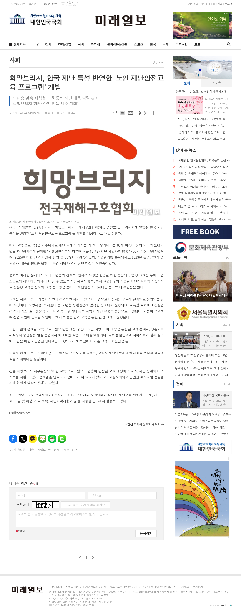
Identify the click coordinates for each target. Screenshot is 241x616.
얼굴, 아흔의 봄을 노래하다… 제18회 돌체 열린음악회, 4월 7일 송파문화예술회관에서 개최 (205, 200)
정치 (48, 44)
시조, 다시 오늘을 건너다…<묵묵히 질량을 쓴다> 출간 (203, 119)
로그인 (228, 3)
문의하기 (198, 587)
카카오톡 (33, 439)
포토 (197, 44)
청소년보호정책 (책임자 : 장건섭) (129, 587)
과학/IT (95, 44)
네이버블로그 (42, 439)
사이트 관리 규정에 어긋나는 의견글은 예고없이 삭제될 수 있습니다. (64, 514)
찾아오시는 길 (73, 587)
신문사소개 (55, 587)
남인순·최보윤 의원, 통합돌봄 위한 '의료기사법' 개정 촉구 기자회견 (203, 427)
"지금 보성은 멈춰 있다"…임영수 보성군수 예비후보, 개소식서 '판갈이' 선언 (205, 167)
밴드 (62, 439)
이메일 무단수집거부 (163, 587)
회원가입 (217, 3)
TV (36, 44)
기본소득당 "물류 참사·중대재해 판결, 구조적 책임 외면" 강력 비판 (203, 414)
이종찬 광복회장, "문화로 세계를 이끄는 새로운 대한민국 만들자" (203, 375)
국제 (165, 44)
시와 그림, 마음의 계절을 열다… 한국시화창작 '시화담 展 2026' (205, 213)
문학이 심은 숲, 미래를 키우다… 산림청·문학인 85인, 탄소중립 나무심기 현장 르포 (203, 361)
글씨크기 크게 (153, 113)
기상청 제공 (71, 5)
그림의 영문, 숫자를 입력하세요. (84, 504)
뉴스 (186, 150)
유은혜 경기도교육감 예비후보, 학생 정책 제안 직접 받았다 (203, 368)
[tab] (187, 83)
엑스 (23, 439)
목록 (122, 113)
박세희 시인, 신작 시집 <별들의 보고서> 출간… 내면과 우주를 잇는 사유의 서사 (205, 219)
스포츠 (138, 44)
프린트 (138, 113)
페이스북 (13, 439)
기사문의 (205, 3)
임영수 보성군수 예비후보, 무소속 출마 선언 (205, 174)
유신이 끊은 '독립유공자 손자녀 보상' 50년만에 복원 (203, 355)
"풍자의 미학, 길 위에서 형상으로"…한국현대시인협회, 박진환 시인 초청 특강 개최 (203, 132)
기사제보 (193, 3)
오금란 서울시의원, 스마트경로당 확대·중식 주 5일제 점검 (203, 421)
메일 (130, 113)
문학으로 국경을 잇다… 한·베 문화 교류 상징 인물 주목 (205, 187)
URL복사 (115, 113)
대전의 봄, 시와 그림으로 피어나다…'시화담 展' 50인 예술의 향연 (205, 206)
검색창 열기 (227, 44)
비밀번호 (95, 495)
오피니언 (181, 44)
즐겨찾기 (33, 3)
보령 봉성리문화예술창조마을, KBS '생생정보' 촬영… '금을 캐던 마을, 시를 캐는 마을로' (205, 193)
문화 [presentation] (187, 83)
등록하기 (146, 533)
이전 (80, 557)
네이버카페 (52, 439)
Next (226, 281)
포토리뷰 (180, 257)
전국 (153, 44)
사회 (81, 44)
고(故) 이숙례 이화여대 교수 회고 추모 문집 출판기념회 (203, 139)
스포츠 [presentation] (216, 83)
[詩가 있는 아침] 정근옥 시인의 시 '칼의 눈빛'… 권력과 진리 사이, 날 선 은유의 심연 (203, 125)
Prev (178, 281)
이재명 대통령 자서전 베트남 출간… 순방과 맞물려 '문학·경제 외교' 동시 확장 (203, 434)
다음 (92, 557)
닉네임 (22, 495)
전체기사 (20, 44)
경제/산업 (64, 44)
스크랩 (146, 113)
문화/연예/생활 (117, 44)
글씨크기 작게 (161, 113)
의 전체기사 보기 (142, 424)
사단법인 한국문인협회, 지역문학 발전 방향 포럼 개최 (205, 160)
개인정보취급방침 (95, 587)
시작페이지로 (18, 3)
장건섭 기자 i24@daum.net (24, 113)
